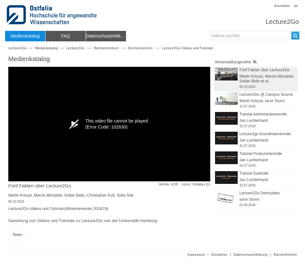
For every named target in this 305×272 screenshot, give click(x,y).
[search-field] (255, 35)
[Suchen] (295, 35)
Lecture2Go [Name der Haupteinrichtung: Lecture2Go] (75, 48)
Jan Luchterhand (253, 120)
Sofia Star (125, 195)
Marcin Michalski (48, 195)
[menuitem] (25, 36)
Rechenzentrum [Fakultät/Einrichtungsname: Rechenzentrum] (140, 48)
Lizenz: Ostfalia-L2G (195, 184)
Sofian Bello (74, 195)
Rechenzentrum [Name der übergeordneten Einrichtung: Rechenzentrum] (106, 48)
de (296, 6)
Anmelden (282, 6)
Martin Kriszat (20, 195)
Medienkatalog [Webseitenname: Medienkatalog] (46, 48)
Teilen (17, 235)
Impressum (196, 254)
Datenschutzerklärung (251, 254)
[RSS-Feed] (255, 62)
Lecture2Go (282, 21)
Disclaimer (219, 254)
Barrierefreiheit (285, 254)
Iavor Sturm (275, 101)
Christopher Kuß (101, 195)
